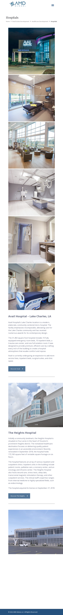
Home (8, 21)
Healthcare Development (40, 21)
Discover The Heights (19, 496)
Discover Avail (17, 369)
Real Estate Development (20, 21)
